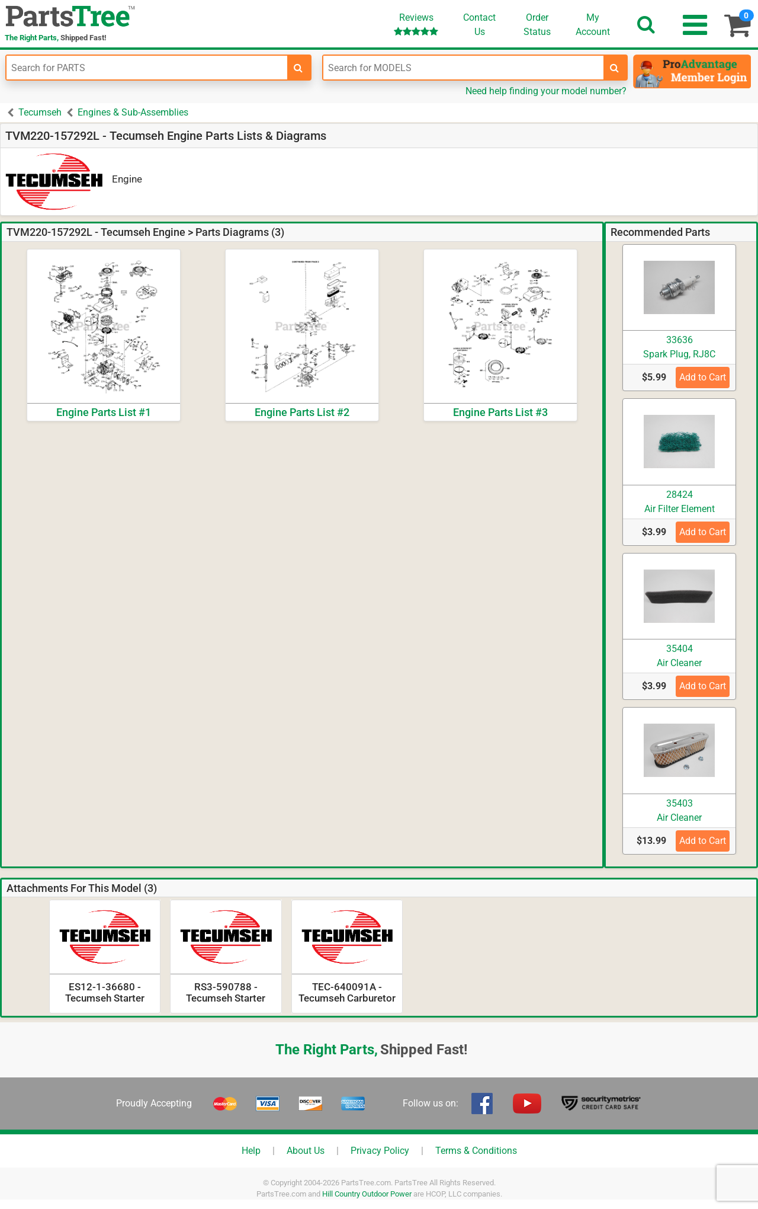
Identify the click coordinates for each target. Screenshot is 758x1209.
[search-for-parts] (298, 67)
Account (593, 24)
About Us (306, 1150)
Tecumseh (40, 112)
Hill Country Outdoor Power (367, 1193)
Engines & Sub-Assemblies (133, 112)
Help (251, 1150)
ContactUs (479, 24)
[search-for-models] (615, 67)
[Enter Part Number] (147, 67)
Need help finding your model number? (546, 91)
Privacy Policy (380, 1150)
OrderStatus (537, 24)
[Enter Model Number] (463, 67)
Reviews (416, 24)
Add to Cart (702, 377)
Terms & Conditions (476, 1150)
